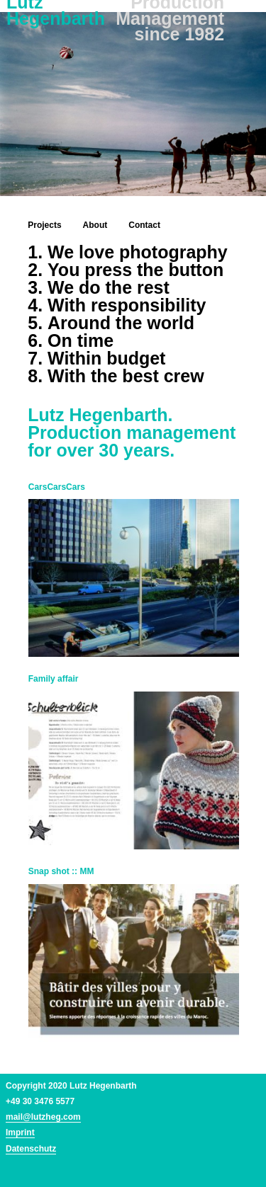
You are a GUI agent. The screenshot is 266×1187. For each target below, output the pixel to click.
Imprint (20, 1132)
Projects (44, 225)
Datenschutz (31, 1149)
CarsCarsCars (56, 487)
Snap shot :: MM (61, 871)
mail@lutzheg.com (43, 1117)
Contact (144, 225)
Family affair (53, 679)
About (95, 225)
